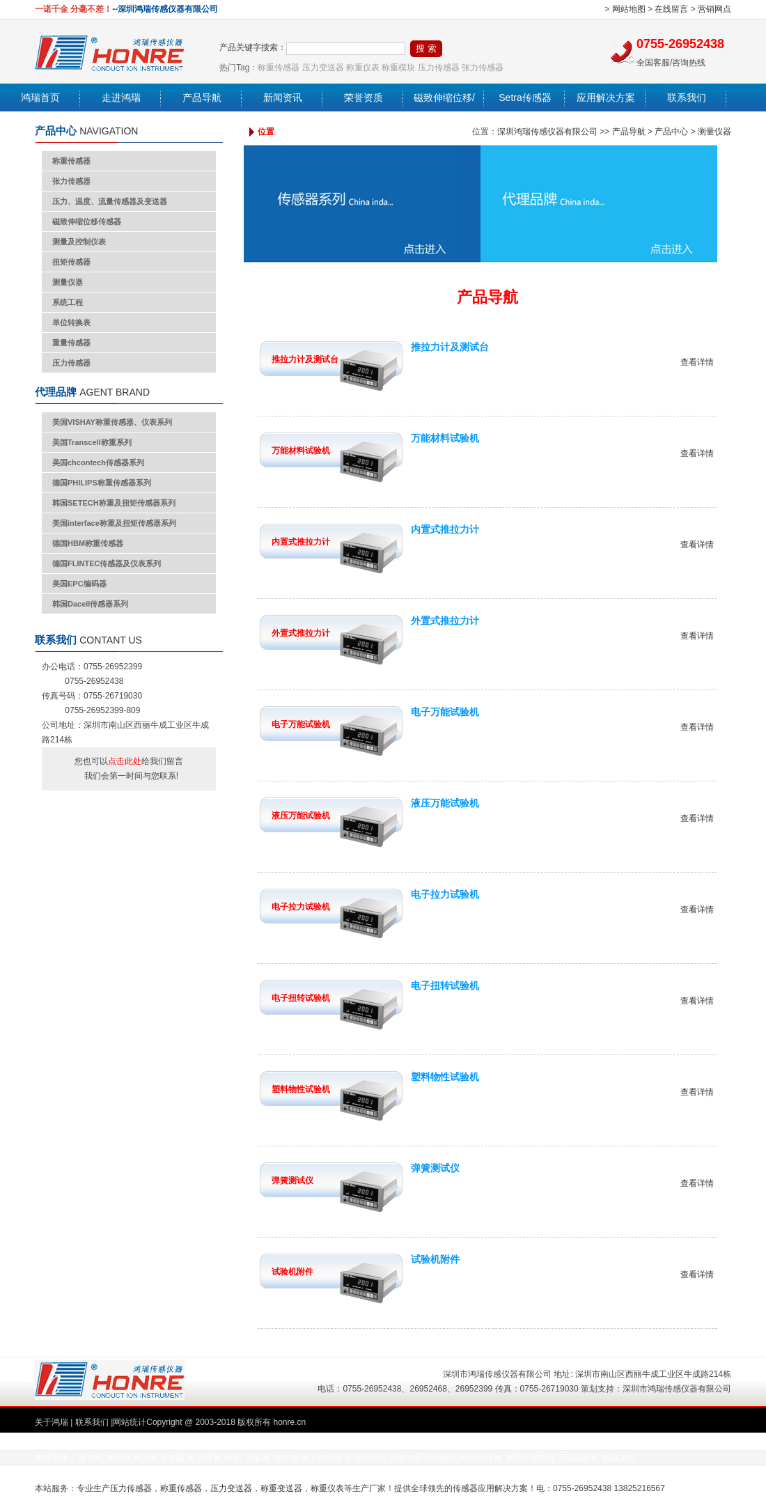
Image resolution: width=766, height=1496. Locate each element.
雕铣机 (91, 1458)
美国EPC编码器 (79, 583)
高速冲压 (406, 1458)
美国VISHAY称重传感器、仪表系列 (112, 422)
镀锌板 (119, 1458)
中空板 (286, 1458)
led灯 (234, 1458)
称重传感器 (278, 67)
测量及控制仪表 (79, 241)
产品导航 (201, 97)
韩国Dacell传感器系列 (90, 604)
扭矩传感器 (71, 262)
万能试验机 (578, 1458)
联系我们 (686, 97)
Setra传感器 (525, 97)
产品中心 (671, 132)
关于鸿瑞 (51, 1422)
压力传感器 (439, 67)
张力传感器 (482, 67)
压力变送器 (323, 67)
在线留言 (671, 9)
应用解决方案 (606, 97)
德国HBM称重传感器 (87, 543)
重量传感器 (71, 342)
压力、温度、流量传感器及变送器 (109, 201)
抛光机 (146, 1458)
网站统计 (129, 1422)
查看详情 (697, 362)
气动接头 (441, 1458)
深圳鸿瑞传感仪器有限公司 (547, 132)
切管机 (209, 1458)
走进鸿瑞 (121, 97)
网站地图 (629, 9)
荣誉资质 (363, 97)
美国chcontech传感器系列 (98, 462)
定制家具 (177, 1458)
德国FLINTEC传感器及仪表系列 (106, 563)
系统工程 (67, 302)
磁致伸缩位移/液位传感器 (444, 111)
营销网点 (714, 9)
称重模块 (398, 67)
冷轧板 (258, 1458)
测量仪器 (67, 282)
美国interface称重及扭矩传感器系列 (114, 523)
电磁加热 (618, 1458)
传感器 (465, 1488)
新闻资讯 (282, 97)
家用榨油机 (365, 1458)
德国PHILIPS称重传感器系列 (101, 482)
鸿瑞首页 (40, 97)
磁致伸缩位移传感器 (86, 221)
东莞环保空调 (530, 1458)
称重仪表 (363, 67)
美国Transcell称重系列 (92, 442)
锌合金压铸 (481, 1458)
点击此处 (124, 761)
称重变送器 (281, 1488)
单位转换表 (71, 322)
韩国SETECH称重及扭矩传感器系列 (113, 503)
